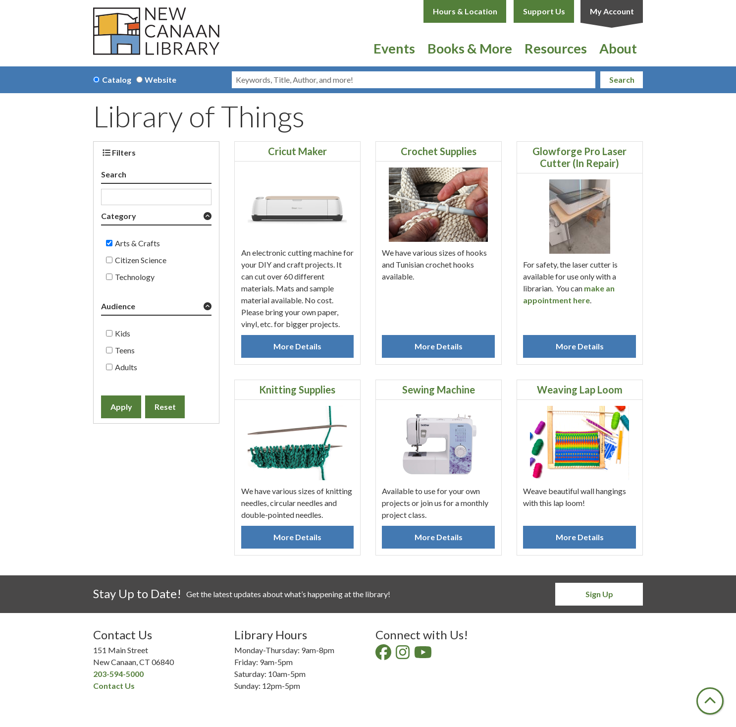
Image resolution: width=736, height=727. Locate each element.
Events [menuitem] (394, 48)
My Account (612, 11)
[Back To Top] (710, 701)
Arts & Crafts (137, 243)
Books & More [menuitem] (469, 48)
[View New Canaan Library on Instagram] (403, 655)
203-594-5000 (118, 673)
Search (621, 79)
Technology (135, 276)
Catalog (116, 79)
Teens (125, 350)
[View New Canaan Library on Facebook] (384, 655)
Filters (119, 152)
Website (160, 79)
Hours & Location (465, 11)
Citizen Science (140, 260)
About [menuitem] (618, 48)
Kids (122, 333)
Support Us (544, 11)
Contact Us (114, 685)
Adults (126, 367)
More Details (297, 346)
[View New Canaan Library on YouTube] (423, 655)
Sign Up (599, 594)
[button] (156, 217)
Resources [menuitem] (556, 48)
